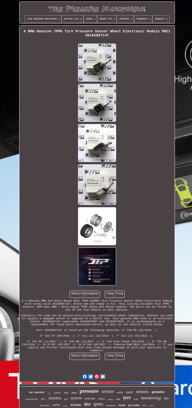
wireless (111, 406)
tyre (127, 397)
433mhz (75, 405)
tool (144, 405)
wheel (101, 398)
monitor (55, 398)
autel (129, 392)
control (57, 392)
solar (120, 392)
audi (136, 399)
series (151, 405)
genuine (158, 392)
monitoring (151, 397)
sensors (142, 391)
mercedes (44, 405)
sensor (108, 391)
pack (49, 393)
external (90, 398)
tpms (98, 404)
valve (56, 405)
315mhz (110, 399)
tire (87, 404)
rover (66, 393)
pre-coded (133, 405)
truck (118, 399)
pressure (89, 391)
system (76, 398)
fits (166, 398)
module (65, 406)
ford (66, 399)
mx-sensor (37, 392)
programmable (32, 399)
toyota (121, 405)
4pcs (43, 398)
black (74, 393)
